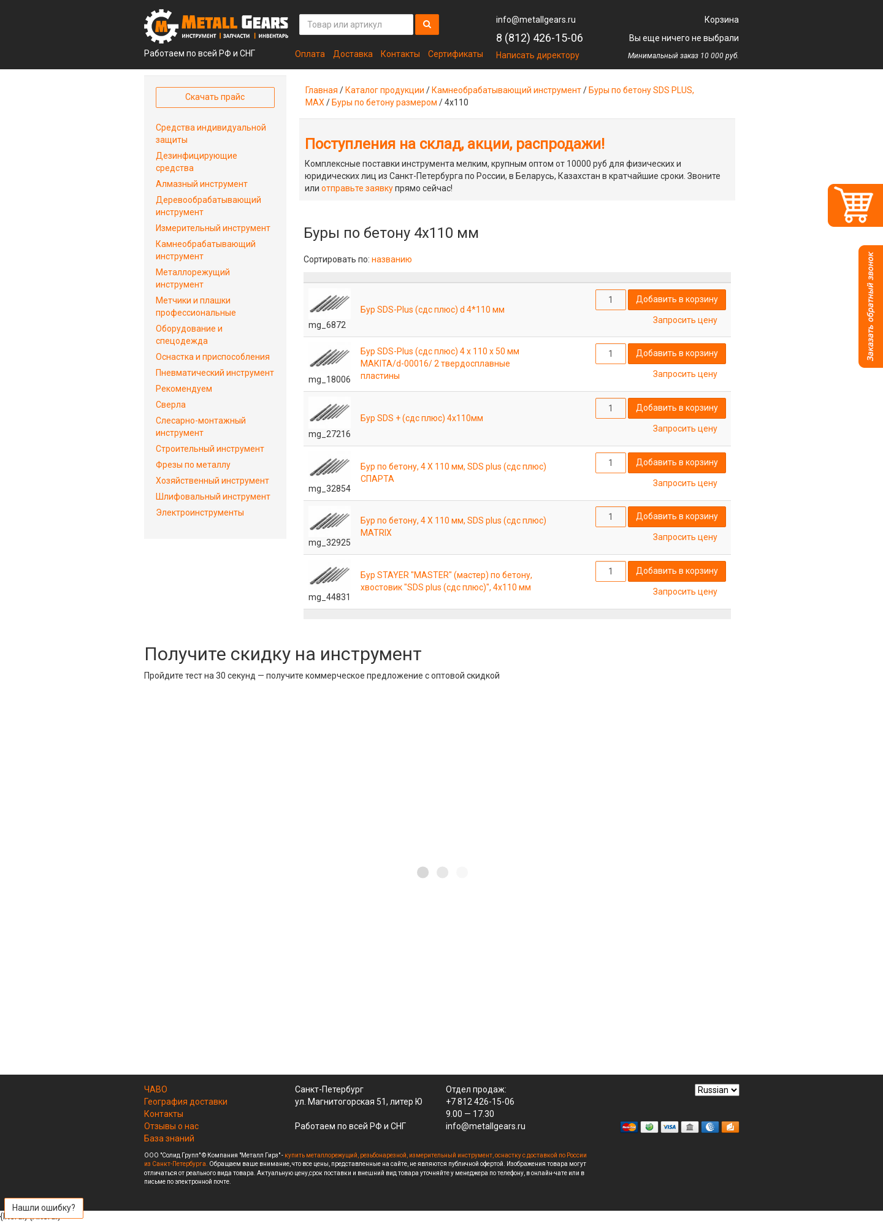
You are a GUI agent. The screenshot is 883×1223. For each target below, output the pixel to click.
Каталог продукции (384, 90)
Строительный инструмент (210, 449)
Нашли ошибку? (43, 1208)
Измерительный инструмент (213, 228)
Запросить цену (685, 320)
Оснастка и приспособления (213, 357)
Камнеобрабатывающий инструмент (506, 90)
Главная (321, 90)
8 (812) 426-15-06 (539, 37)
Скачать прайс (215, 97)
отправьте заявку (357, 188)
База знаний (169, 1138)
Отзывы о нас (171, 1126)
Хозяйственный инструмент (212, 481)
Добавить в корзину (677, 299)
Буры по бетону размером (384, 102)
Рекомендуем (184, 389)
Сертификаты (455, 54)
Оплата (310, 54)
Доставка (353, 54)
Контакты (400, 54)
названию (392, 259)
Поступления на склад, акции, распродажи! (455, 144)
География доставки (185, 1102)
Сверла (171, 405)
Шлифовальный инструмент (213, 496)
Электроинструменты (200, 512)
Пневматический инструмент (215, 373)
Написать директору (537, 55)
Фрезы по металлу (193, 465)
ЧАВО (155, 1089)
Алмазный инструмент (202, 184)
